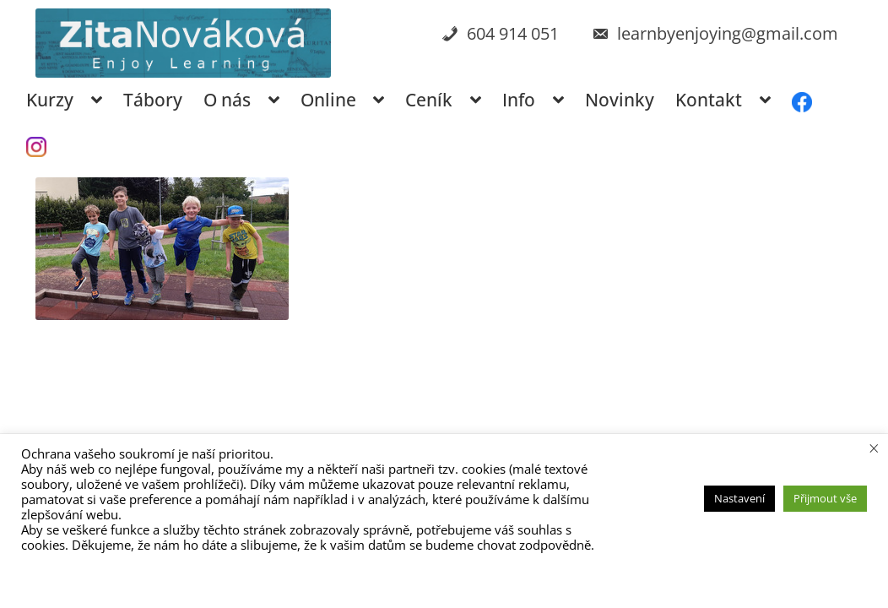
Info (518, 99)
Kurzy (49, 99)
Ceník (428, 99)
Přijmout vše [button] (825, 498)
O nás (227, 99)
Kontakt (708, 99)
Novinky (619, 99)
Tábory (152, 99)
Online (328, 99)
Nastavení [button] (739, 498)
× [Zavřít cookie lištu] (874, 447)
